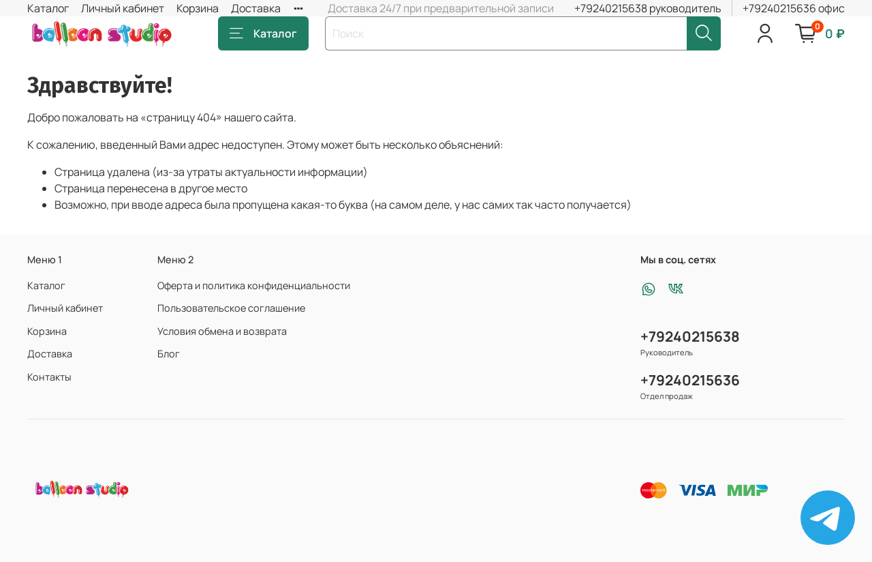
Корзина (197, 8)
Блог (168, 353)
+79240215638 (690, 336)
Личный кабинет (122, 8)
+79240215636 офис (794, 8)
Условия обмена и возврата (222, 331)
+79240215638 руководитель (647, 8)
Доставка (256, 8)
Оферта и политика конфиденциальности (253, 285)
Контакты (49, 376)
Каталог (48, 8)
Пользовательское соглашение (231, 307)
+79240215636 (690, 379)
